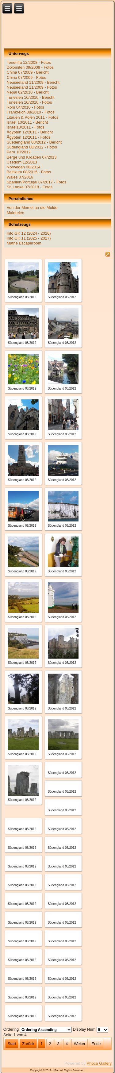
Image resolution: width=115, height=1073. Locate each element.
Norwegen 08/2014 (23, 167)
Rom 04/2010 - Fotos (25, 107)
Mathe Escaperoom (24, 243)
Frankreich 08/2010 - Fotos (31, 112)
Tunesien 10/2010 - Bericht (31, 97)
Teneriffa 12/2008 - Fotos (29, 62)
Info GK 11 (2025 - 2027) (29, 238)
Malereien (15, 212)
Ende (96, 1043)
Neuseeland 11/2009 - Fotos (32, 87)
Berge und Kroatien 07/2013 (32, 157)
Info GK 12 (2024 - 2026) (29, 233)
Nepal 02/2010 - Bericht (28, 92)
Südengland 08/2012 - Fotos (32, 147)
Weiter (79, 1043)
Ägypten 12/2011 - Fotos (28, 137)
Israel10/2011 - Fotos (25, 127)
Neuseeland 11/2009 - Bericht (33, 82)
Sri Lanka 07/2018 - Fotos (30, 187)
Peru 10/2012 (19, 152)
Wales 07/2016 (20, 177)
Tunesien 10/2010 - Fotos (29, 102)
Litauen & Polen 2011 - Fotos (32, 117)
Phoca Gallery (99, 1063)
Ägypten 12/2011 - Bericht (30, 132)
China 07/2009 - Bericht (28, 72)
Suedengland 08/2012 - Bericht (34, 142)
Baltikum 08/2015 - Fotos (29, 172)
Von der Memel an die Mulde (32, 207)
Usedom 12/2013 (22, 162)
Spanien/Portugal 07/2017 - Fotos (36, 182)
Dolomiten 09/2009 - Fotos (30, 67)
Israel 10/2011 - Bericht (27, 122)
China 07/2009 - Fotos (26, 77)
